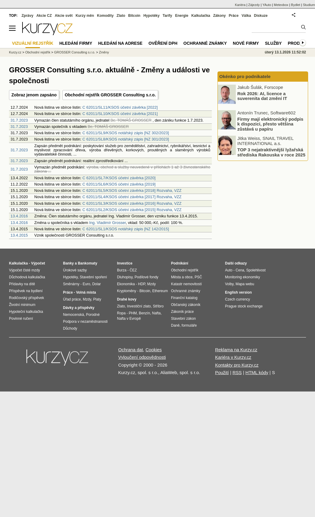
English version (238, 292)
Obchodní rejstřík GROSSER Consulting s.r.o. (110, 94)
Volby (229, 284)
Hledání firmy (75, 43)
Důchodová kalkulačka (27, 277)
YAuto (266, 5)
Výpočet (38, 263)
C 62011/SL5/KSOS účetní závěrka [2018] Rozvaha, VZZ (132, 190)
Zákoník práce (182, 312)
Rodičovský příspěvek (26, 298)
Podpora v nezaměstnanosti (85, 321)
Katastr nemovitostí (186, 284)
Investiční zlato (139, 306)
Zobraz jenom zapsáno (34, 94)
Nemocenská (73, 315)
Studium (309, 5)
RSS (237, 372)
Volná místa (86, 292)
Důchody (70, 328)
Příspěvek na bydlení (26, 291)
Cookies (154, 349)
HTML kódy (256, 372)
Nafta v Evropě (129, 318)
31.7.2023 (19, 120)
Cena (240, 270)
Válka (246, 16)
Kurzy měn (85, 16)
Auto (228, 270)
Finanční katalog (184, 298)
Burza (121, 270)
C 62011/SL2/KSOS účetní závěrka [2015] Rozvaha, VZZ (132, 209)
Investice (124, 263)
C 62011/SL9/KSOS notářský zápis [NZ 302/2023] (125, 133)
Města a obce (182, 277)
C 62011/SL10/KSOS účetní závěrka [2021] (120, 113)
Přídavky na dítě (22, 284)
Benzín (144, 313)
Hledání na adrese (120, 43)
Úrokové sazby (75, 270)
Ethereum (160, 291)
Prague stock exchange (243, 306)
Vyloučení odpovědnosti (142, 357)
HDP (141, 284)
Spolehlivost (256, 270)
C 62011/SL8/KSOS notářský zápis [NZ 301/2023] (125, 139)
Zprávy (27, 16)
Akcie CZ (44, 16)
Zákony (219, 16)
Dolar (96, 284)
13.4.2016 (19, 216)
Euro (86, 284)
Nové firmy (246, 43)
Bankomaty (87, 263)
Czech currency (237, 299)
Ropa (121, 313)
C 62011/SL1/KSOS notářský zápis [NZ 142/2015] (125, 229)
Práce (234, 16)
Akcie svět (64, 16)
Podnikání (179, 263)
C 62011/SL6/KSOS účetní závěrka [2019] (119, 184)
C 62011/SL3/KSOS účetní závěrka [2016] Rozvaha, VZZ (132, 203)
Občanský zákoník (185, 305)
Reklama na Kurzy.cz (236, 349)
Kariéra (240, 5)
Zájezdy (254, 5)
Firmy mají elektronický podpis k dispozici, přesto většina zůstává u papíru (270, 123)
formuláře (189, 325)
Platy (97, 299)
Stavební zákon (183, 318)
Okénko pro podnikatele (245, 76)
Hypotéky (151, 16)
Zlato (121, 16)
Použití (222, 372)
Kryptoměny (126, 291)
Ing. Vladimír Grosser (107, 222)
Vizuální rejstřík (32, 43)
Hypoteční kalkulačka (26, 312)
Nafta (156, 313)
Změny (104, 52)
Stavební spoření (93, 277)
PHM (133, 313)
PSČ (198, 277)
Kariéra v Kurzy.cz (233, 357)
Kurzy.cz (15, 52)
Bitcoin (134, 16)
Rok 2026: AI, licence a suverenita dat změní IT (262, 96)
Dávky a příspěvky (78, 308)
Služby (273, 43)
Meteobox (281, 5)
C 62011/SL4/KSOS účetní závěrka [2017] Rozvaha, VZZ (132, 197)
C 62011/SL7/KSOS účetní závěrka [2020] (119, 178)
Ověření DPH (162, 43)
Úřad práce (72, 299)
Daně (175, 325)
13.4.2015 (19, 235)
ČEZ (133, 270)
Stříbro (158, 306)
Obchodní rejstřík (37, 52)
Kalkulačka (200, 16)
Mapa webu (245, 284)
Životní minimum (22, 305)
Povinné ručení (21, 318)
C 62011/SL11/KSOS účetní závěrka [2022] (120, 107)
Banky (68, 263)
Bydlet (295, 5)
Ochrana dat (130, 349)
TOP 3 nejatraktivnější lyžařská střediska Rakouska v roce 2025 (271, 152)
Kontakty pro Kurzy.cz (237, 364)
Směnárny (71, 284)
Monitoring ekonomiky (242, 277)
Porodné (93, 315)
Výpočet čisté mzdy (24, 270)
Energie (181, 16)
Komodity (105, 16)
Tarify (167, 16)
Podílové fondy (146, 277)
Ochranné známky (205, 43)
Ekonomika (126, 284)
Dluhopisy (125, 277)
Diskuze (261, 16)
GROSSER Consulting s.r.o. (74, 52)
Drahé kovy (126, 299)
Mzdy (87, 299)
